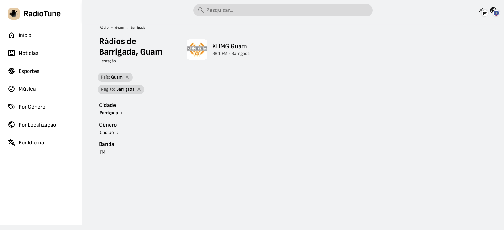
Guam (119, 28)
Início (19, 35)
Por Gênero (26, 107)
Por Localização (32, 124)
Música (22, 89)
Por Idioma (26, 142)
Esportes (23, 71)
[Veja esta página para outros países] (493, 10)
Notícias (23, 53)
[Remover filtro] (127, 77)
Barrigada (138, 28)
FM (102, 152)
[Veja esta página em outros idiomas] (482, 10)
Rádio (104, 28)
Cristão (107, 132)
